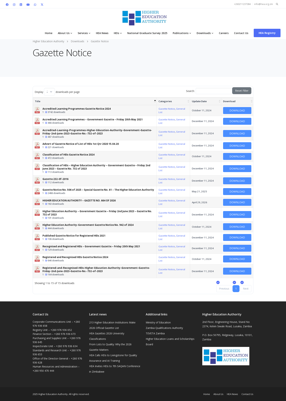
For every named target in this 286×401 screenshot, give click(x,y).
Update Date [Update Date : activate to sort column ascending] (199, 101)
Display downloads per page (57, 92)
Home (48, 33)
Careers (224, 33)
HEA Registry (267, 33)
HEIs (116, 33)
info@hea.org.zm (263, 4)
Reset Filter (241, 90)
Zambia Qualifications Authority (164, 328)
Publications (180, 33)
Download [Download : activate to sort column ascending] (229, 101)
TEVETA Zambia (155, 333)
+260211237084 (242, 4)
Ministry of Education (158, 322)
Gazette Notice (167, 108)
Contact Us (241, 33)
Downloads (204, 33)
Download (237, 110)
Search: (209, 91)
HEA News (102, 33)
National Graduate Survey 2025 (147, 33)
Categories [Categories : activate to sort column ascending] (165, 101)
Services (83, 33)
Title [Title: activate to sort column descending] (37, 101)
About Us (63, 33)
